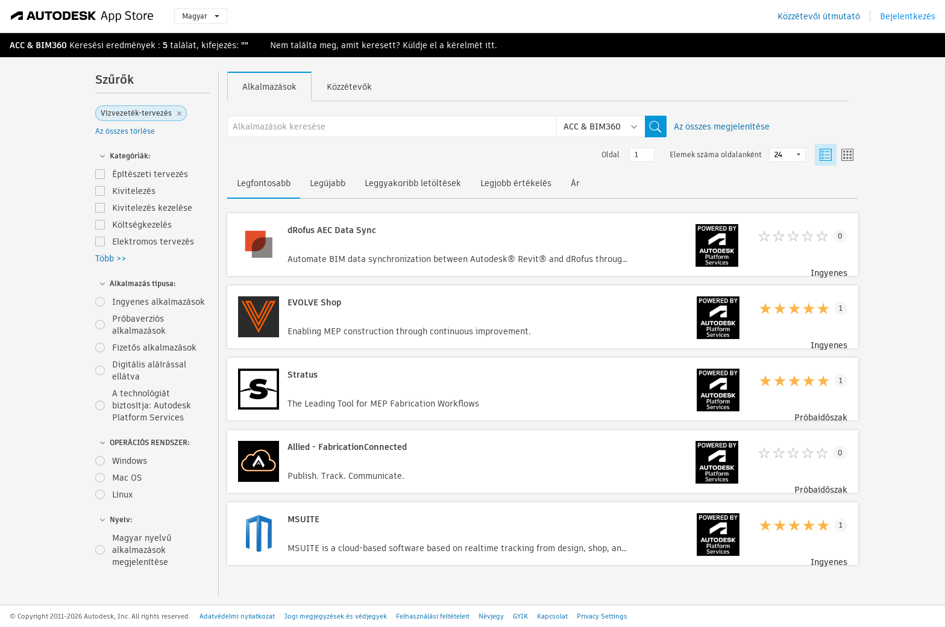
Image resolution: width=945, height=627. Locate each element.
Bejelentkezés (907, 16)
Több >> (110, 258)
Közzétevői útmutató (818, 16)
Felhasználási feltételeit (432, 616)
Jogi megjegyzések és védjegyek (335, 616)
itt (490, 45)
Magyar (200, 16)
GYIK (520, 616)
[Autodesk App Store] (82, 16)
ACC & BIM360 (38, 45)
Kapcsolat (552, 616)
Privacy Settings (602, 616)
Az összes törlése (125, 131)
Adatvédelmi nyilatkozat (237, 616)
